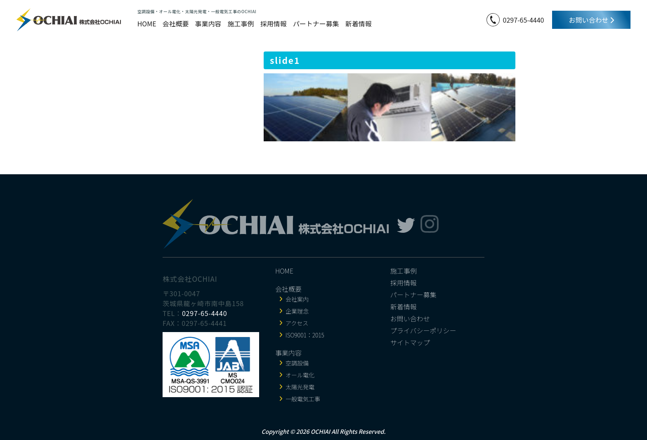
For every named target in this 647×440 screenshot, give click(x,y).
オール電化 (300, 375)
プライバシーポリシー (423, 330)
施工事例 (241, 23)
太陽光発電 (300, 387)
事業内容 (208, 23)
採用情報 (273, 23)
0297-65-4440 (523, 20)
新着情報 (358, 23)
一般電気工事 (303, 399)
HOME (146, 23)
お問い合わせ (591, 20)
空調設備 (297, 363)
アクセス (297, 323)
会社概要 (176, 23)
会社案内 (297, 299)
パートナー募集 (316, 23)
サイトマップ (410, 342)
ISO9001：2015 (305, 335)
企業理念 (297, 311)
